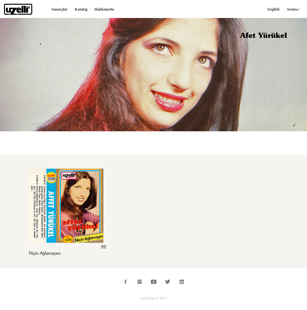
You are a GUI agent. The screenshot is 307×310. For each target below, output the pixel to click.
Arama (293, 9)
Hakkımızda (104, 9)
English (274, 9)
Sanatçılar (59, 9)
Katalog (81, 9)
